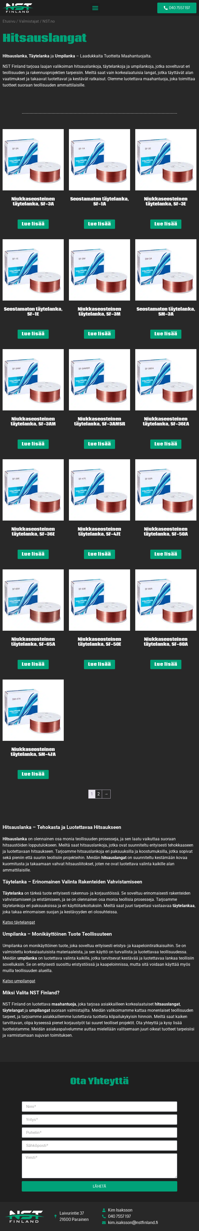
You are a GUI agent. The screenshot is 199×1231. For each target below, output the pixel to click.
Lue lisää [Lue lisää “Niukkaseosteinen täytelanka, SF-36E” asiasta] (33, 554)
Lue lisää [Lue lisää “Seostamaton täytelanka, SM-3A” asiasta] (165, 334)
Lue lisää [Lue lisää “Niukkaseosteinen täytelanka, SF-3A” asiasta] (33, 224)
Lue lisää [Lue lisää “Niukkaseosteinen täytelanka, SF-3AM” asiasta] (33, 444)
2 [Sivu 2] (98, 793)
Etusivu (9, 21)
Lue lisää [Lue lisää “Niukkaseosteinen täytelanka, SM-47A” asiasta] (33, 774)
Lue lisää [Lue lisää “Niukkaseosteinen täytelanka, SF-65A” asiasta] (33, 664)
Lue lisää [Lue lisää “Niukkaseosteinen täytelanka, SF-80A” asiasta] (165, 664)
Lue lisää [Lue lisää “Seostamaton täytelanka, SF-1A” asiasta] (99, 224)
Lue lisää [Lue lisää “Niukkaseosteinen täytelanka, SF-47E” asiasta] (99, 554)
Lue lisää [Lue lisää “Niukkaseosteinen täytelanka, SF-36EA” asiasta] (165, 444)
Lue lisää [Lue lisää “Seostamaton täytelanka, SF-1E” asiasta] (33, 334)
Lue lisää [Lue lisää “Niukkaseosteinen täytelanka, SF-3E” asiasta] (165, 224)
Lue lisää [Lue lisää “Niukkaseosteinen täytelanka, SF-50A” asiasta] (165, 554)
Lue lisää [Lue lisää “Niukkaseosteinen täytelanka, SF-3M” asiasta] (99, 334)
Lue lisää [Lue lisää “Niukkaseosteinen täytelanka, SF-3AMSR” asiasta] (99, 444)
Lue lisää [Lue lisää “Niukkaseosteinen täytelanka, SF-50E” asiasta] (99, 664)
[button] (95, 8)
